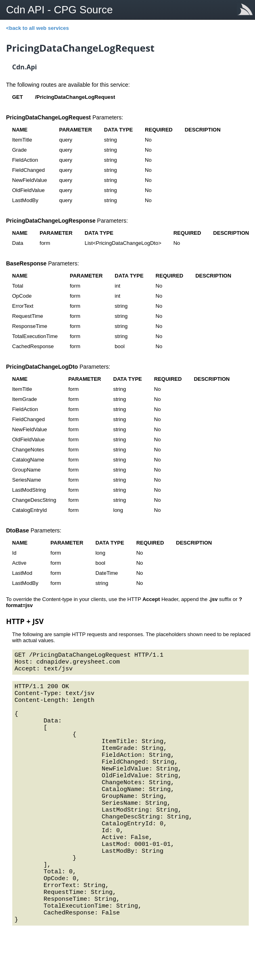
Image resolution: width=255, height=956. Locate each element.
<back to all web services (37, 28)
